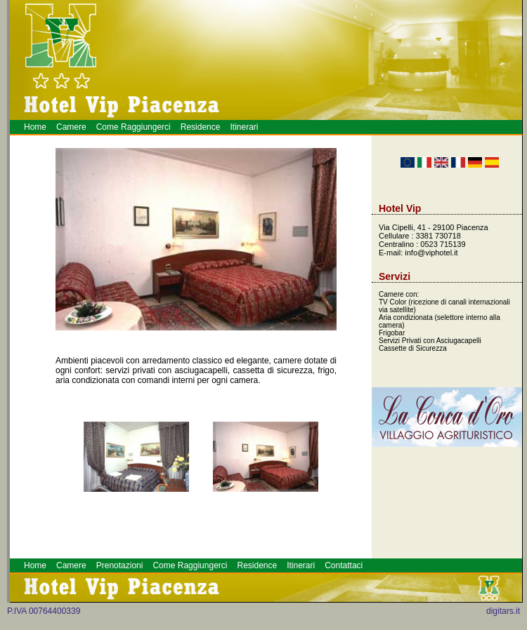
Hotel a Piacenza (522, 614)
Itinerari (244, 127)
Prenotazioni (119, 565)
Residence (201, 127)
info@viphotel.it (431, 252)
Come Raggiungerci (133, 127)
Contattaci (344, 565)
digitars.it (503, 611)
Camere (71, 127)
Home (35, 127)
